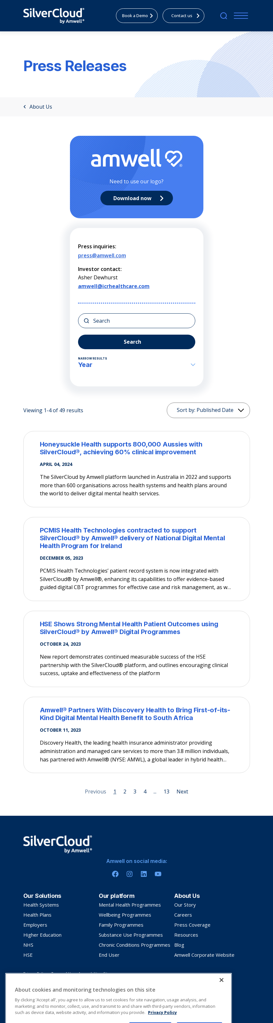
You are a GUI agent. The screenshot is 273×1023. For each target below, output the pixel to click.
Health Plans (37, 914)
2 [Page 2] (124, 791)
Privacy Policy (35, 973)
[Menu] (239, 15)
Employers (35, 924)
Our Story (185, 904)
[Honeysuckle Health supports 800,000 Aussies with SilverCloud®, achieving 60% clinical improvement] (136, 448)
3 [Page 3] (134, 791)
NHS (28, 945)
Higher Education (42, 934)
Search (132, 341)
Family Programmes (121, 924)
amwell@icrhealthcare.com (114, 286)
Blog (179, 945)
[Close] (221, 1007)
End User (109, 955)
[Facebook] (115, 874)
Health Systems (41, 904)
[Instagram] (129, 874)
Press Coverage (192, 924)
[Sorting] (208, 410)
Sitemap (110, 973)
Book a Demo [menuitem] (139, 15)
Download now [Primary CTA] (140, 198)
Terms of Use (62, 973)
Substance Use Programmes (131, 934)
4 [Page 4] (144, 791)
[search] (223, 15)
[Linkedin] (144, 874)
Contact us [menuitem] (187, 15)
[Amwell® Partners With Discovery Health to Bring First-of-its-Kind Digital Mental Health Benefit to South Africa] (136, 714)
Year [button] (136, 365)
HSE (28, 955)
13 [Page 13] (166, 791)
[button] (201, 354)
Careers (183, 914)
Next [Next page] (182, 791)
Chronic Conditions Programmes (134, 945)
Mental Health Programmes (130, 904)
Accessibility (88, 973)
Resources (186, 934)
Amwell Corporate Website (204, 955)
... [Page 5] (155, 791)
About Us (37, 106)
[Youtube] (158, 874)
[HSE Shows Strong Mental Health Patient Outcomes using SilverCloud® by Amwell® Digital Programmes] (136, 628)
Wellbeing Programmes (125, 914)
